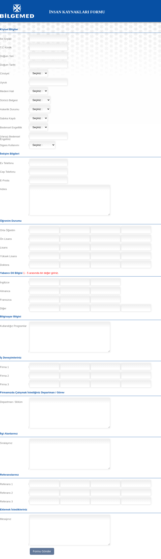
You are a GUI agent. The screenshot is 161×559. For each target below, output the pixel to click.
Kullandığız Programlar (13, 326)
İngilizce (4, 282)
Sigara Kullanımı (9, 145)
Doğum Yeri (6, 56)
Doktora (4, 265)
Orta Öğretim (7, 230)
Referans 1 (6, 484)
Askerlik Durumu (9, 109)
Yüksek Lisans (8, 256)
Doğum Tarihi (7, 64)
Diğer (3, 308)
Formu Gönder (42, 551)
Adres (3, 189)
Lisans (4, 247)
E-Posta (4, 180)
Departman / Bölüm (11, 402)
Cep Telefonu (7, 171)
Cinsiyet (4, 73)
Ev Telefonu (7, 163)
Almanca (5, 291)
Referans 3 (6, 501)
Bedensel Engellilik (11, 127)
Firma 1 (4, 367)
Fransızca (5, 299)
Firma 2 (4, 375)
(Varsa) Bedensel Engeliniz (10, 137)
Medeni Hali (7, 91)
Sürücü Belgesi (9, 100)
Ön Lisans (6, 239)
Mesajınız (5, 519)
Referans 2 (6, 492)
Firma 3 (4, 384)
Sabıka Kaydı (7, 118)
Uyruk (3, 82)
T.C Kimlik (6, 47)
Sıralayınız (6, 443)
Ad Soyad (5, 38)
